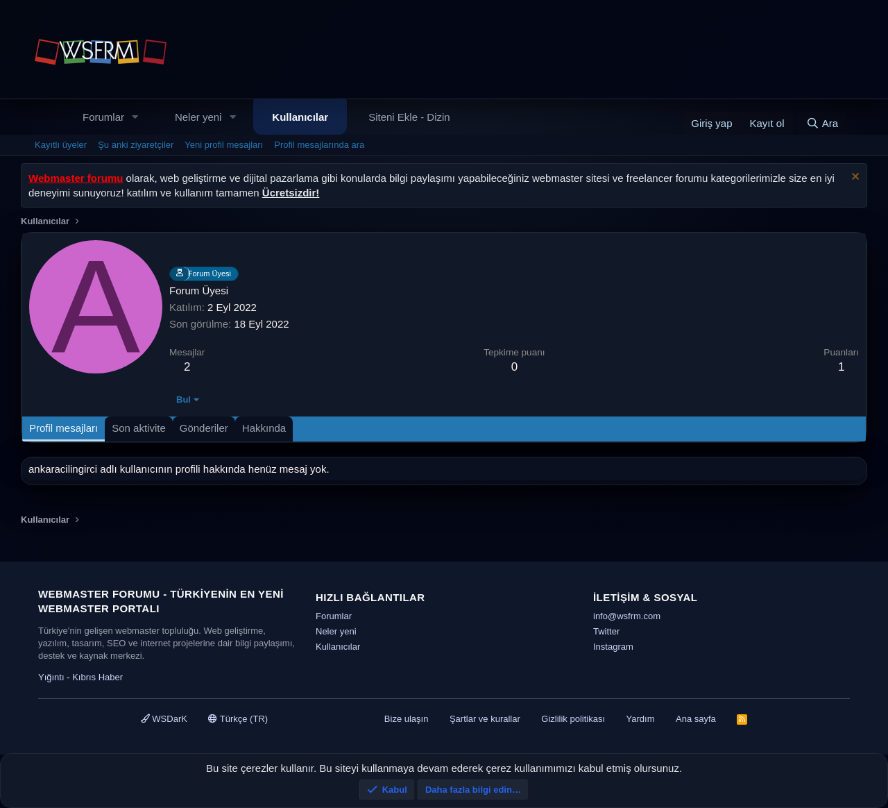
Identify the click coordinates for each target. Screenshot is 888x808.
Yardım (640, 719)
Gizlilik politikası (573, 719)
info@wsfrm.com (626, 616)
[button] (135, 117)
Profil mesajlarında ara (319, 145)
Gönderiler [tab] (204, 428)
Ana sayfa (696, 719)
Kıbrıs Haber (97, 677)
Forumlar (103, 117)
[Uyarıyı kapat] (854, 178)
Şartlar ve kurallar (485, 719)
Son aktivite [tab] (139, 428)
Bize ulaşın (406, 719)
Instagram (613, 646)
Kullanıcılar (300, 117)
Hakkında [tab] (264, 428)
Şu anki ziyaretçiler (135, 145)
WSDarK (164, 719)
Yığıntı (51, 677)
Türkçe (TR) (238, 719)
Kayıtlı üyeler (61, 145)
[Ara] (822, 123)
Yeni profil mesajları (224, 145)
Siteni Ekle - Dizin (409, 117)
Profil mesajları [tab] (63, 428)
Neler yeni (198, 117)
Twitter (606, 631)
